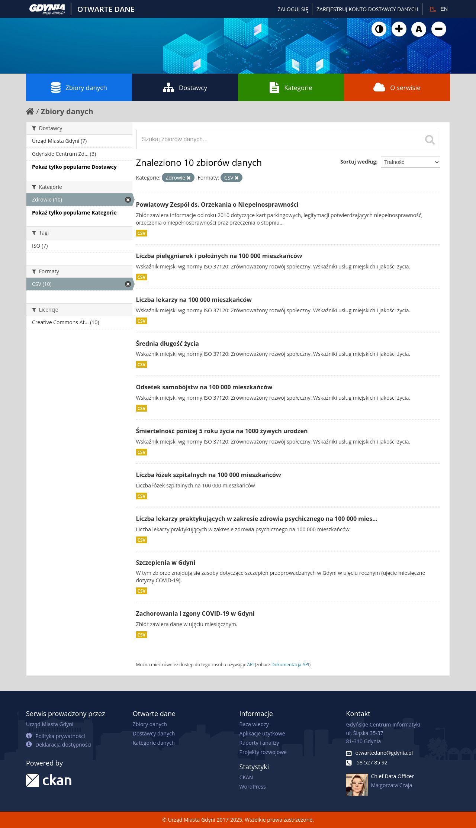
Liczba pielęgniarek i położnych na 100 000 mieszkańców (219, 256)
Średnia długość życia (167, 343)
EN (444, 9)
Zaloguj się (293, 9)
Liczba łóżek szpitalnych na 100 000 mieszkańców (208, 475)
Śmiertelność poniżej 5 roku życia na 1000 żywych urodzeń (222, 431)
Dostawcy (185, 87)
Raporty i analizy (259, 742)
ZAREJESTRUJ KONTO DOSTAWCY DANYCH (367, 9)
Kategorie (291, 87)
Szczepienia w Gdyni (166, 562)
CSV (142, 233)
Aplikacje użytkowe (262, 733)
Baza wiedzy (254, 724)
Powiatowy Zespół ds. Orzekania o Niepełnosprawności (217, 204)
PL (433, 9)
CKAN (246, 777)
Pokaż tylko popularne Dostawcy (74, 166)
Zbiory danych (79, 87)
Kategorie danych (154, 742)
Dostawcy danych (154, 733)
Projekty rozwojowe (263, 751)
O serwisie (397, 87)
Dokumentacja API (290, 664)
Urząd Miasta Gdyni (49, 724)
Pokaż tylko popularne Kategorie (74, 212)
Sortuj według (358, 161)
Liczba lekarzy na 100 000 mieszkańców (194, 300)
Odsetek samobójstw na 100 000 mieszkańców (204, 387)
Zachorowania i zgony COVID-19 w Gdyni (195, 613)
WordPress (252, 786)
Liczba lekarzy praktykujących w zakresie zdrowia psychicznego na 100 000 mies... (256, 519)
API (250, 664)
